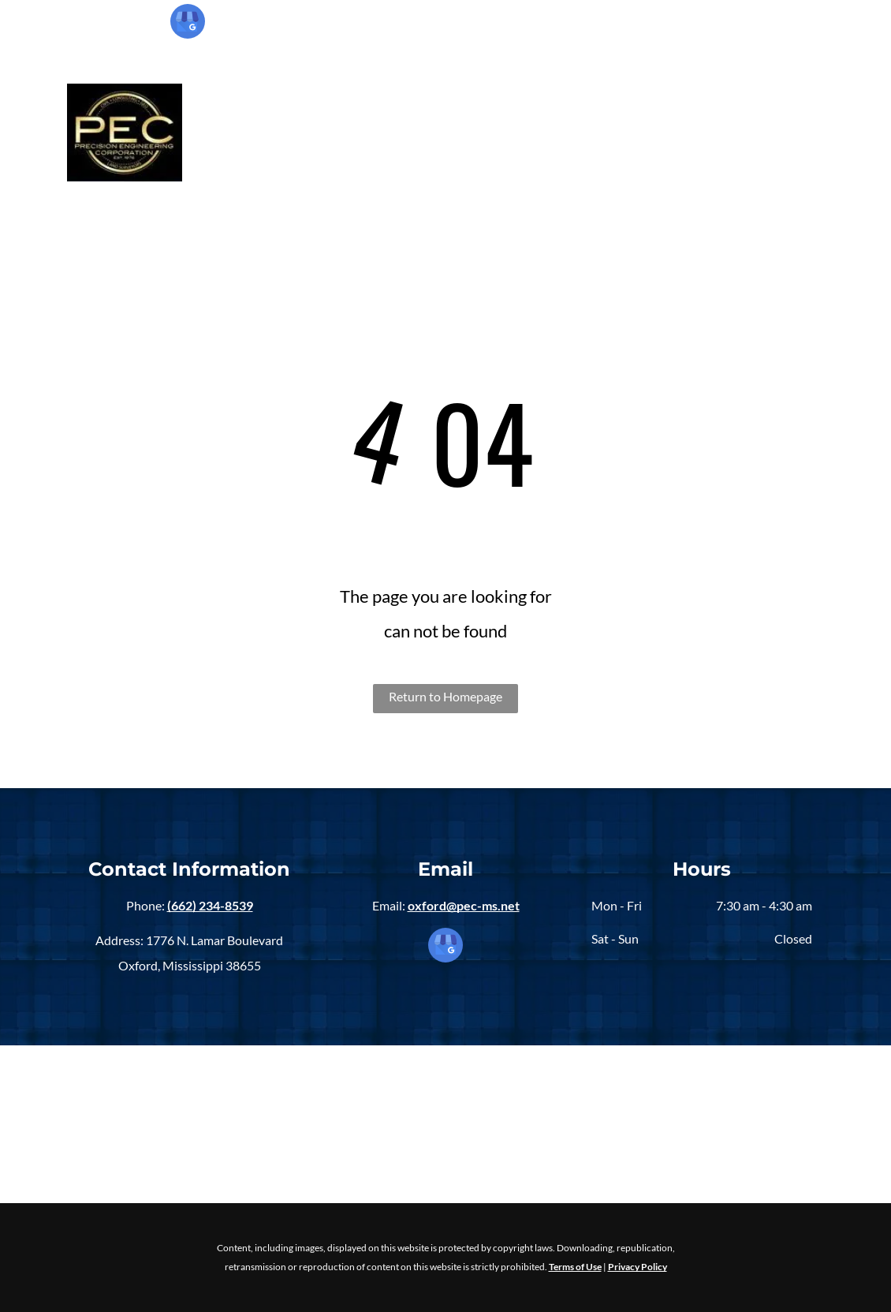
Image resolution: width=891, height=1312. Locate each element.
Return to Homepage (445, 696)
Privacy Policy (637, 1267)
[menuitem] (273, 132)
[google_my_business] (187, 23)
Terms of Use (575, 1267)
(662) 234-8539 (754, 28)
